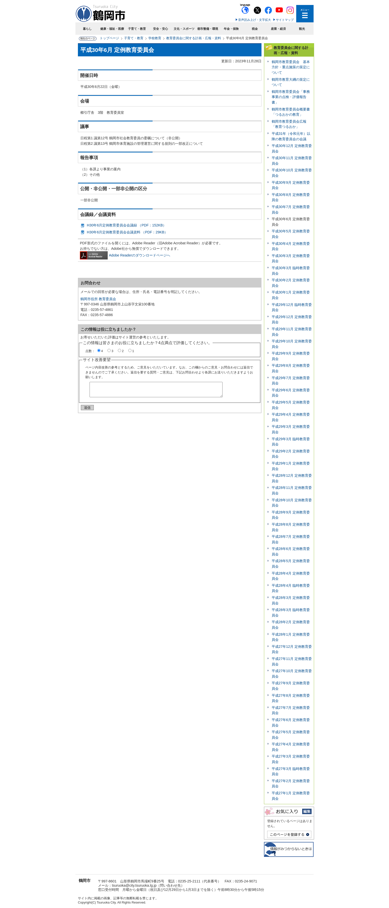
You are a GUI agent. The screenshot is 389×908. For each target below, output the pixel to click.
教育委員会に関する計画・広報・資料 (193, 38)
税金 (255, 29)
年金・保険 (231, 29)
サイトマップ (285, 20)
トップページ (109, 38)
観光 (302, 29)
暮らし (87, 29)
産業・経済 (278, 29)
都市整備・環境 (207, 29)
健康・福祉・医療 (112, 29)
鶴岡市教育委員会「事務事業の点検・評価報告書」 (291, 97)
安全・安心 (160, 29)
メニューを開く (305, 13)
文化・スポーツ (184, 29)
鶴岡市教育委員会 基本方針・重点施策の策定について (291, 67)
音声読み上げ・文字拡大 (254, 20)
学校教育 (154, 38)
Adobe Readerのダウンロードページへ (125, 255)
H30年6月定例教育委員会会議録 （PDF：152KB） (126, 225)
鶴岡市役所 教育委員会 (98, 299)
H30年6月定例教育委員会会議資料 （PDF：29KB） (127, 232)
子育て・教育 (137, 29)
